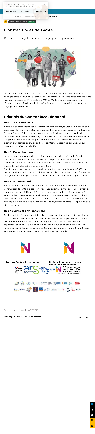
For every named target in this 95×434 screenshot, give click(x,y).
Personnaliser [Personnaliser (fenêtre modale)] (41, 12)
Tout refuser (26, 12)
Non (88, 317)
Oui (80, 317)
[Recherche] (83, 4)
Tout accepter (11, 12)
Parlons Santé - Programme (22, 262)
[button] (5, 21)
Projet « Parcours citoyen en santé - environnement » (66, 263)
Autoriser (31, 21)
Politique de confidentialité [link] (26, 17)
